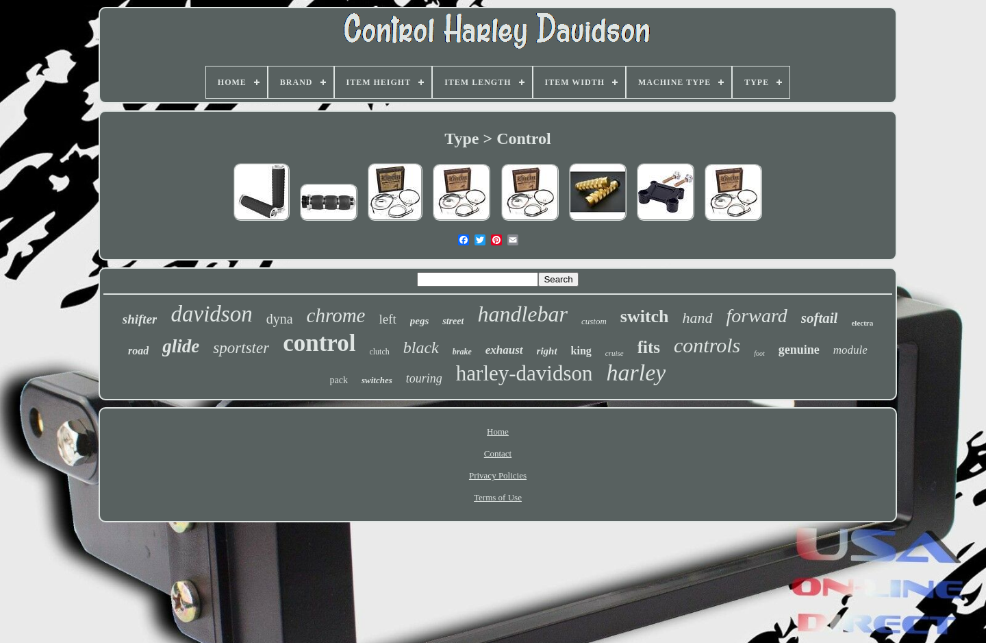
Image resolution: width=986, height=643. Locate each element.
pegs (419, 320)
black (421, 347)
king (581, 350)
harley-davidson (524, 373)
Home (498, 431)
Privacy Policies (498, 475)
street (453, 321)
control (319, 343)
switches (377, 380)
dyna (279, 318)
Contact (497, 453)
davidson (211, 314)
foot (759, 353)
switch (644, 316)
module (850, 349)
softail (819, 318)
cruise (614, 353)
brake (462, 351)
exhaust (504, 349)
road (138, 350)
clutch (379, 351)
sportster (241, 347)
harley (636, 372)
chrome (336, 315)
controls (707, 345)
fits (648, 347)
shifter (140, 319)
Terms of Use (498, 497)
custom (594, 321)
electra (862, 323)
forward (756, 315)
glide (180, 346)
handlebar (522, 314)
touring (424, 378)
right (547, 350)
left (387, 319)
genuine (799, 349)
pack (339, 380)
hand (698, 317)
